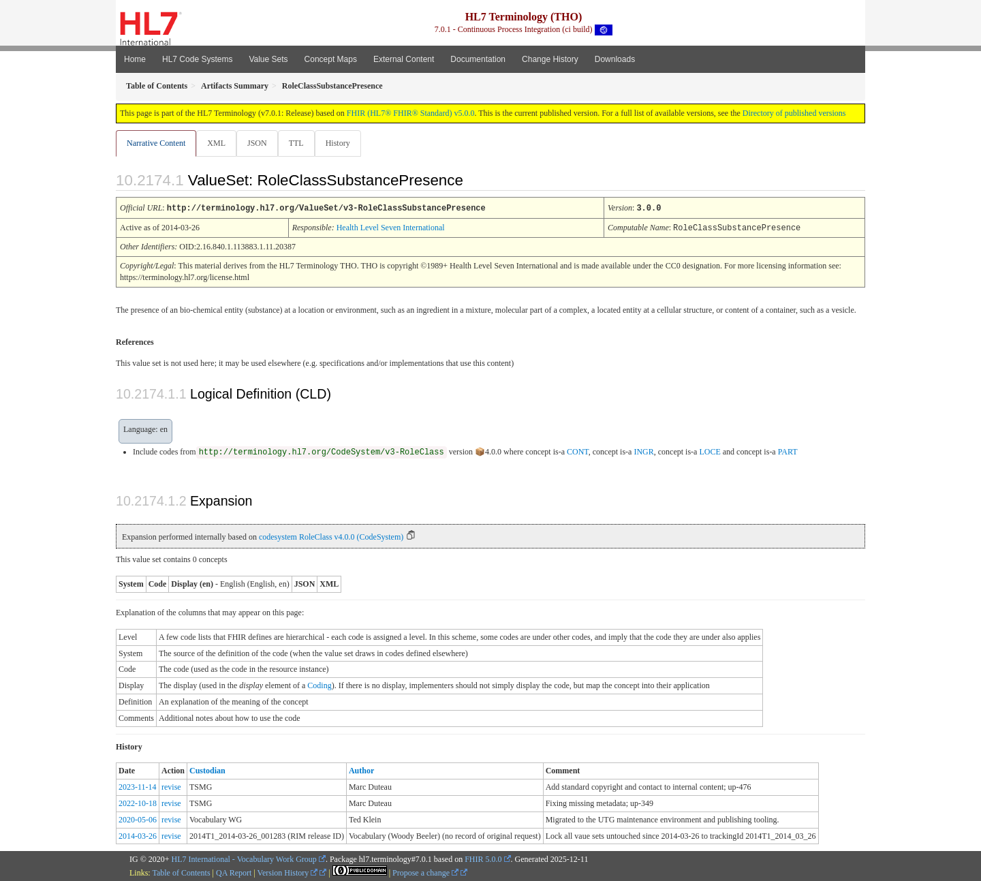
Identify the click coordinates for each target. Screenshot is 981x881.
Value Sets (268, 59)
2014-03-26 (138, 835)
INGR (643, 451)
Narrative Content (156, 143)
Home (135, 59)
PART (788, 451)
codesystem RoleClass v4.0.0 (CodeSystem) (331, 536)
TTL (300, 143)
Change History (550, 59)
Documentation (477, 59)
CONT (578, 451)
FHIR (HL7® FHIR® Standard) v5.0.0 (411, 113)
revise (171, 786)
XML (217, 143)
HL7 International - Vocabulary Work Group (244, 858)
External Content (403, 59)
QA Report (233, 872)
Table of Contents (181, 872)
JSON (260, 143)
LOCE (709, 451)
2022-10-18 (138, 802)
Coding (319, 685)
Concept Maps (331, 59)
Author (361, 770)
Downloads (615, 59)
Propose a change (425, 872)
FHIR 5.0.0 (483, 858)
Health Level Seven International (391, 227)
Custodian (207, 770)
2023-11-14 (138, 786)
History (343, 143)
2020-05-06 (138, 819)
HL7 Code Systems (197, 59)
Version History (288, 872)
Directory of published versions (794, 113)
